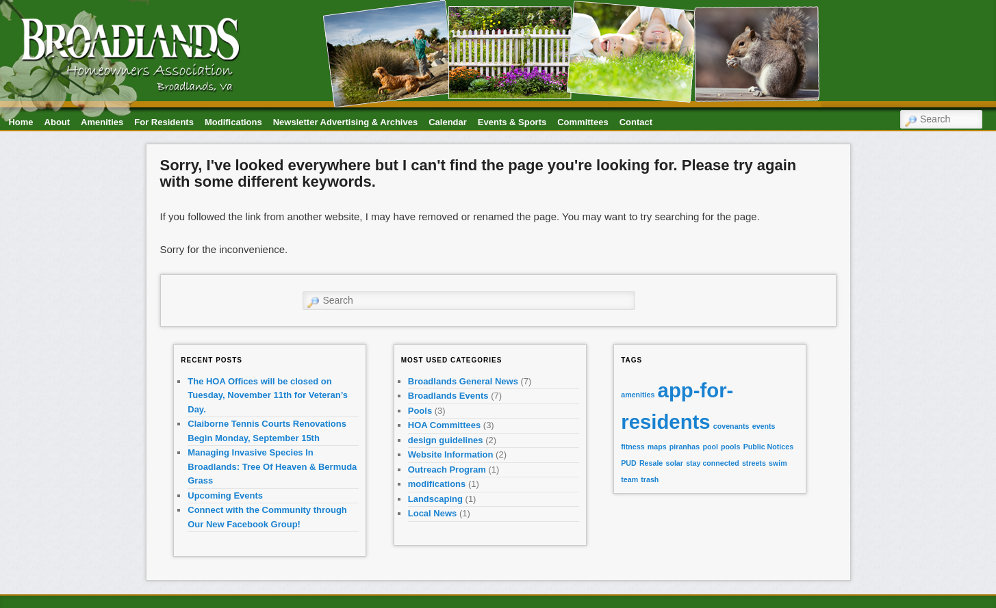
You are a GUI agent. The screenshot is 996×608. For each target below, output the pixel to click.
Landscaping (435, 499)
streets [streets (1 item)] (754, 463)
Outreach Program (447, 469)
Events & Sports (512, 122)
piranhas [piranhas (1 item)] (684, 446)
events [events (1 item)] (764, 426)
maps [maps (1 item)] (657, 446)
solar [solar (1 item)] (673, 463)
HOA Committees (444, 425)
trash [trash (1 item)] (650, 479)
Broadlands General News (463, 381)
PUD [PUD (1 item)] (629, 463)
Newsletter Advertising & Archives (345, 122)
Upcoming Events (225, 495)
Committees (582, 122)
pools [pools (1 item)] (730, 446)
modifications (437, 484)
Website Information (451, 454)
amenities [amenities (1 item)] (637, 395)
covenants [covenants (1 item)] (731, 426)
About (57, 122)
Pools (420, 411)
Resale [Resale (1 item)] (651, 463)
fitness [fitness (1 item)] (632, 446)
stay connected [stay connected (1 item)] (712, 463)
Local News (432, 513)
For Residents (164, 122)
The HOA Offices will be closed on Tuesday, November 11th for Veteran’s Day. (268, 395)
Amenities (102, 122)
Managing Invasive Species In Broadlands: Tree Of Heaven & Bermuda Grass (272, 466)
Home (20, 122)
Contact (636, 122)
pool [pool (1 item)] (710, 446)
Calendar (448, 122)
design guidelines (445, 440)
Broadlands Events (448, 396)
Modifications (233, 122)
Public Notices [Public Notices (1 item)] (768, 446)
